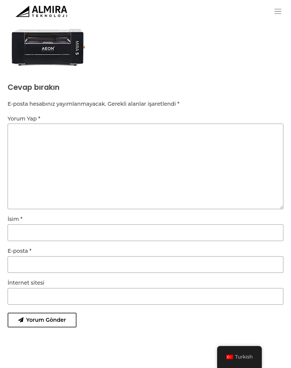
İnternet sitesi (26, 282)
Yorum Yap (24, 118)
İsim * (15, 219)
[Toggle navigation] (278, 11)
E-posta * (19, 250)
